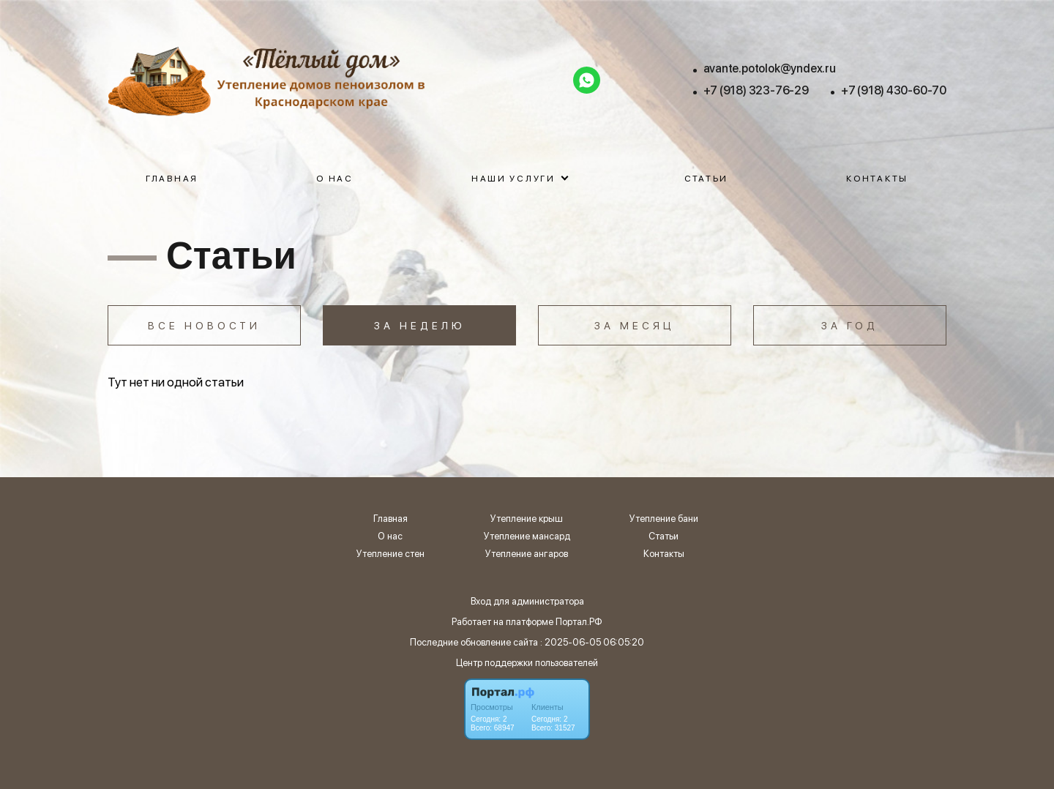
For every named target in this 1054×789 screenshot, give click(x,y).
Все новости (204, 326)
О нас (335, 178)
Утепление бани (663, 519)
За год (849, 326)
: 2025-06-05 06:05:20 (592, 642)
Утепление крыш (526, 519)
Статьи (706, 178)
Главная (172, 178)
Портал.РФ (579, 621)
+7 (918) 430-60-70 (893, 90)
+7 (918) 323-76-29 (756, 90)
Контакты (877, 178)
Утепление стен (390, 554)
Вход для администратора (527, 601)
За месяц (634, 326)
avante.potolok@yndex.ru (769, 68)
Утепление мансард (527, 536)
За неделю (420, 326)
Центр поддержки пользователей (527, 662)
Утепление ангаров (526, 554)
